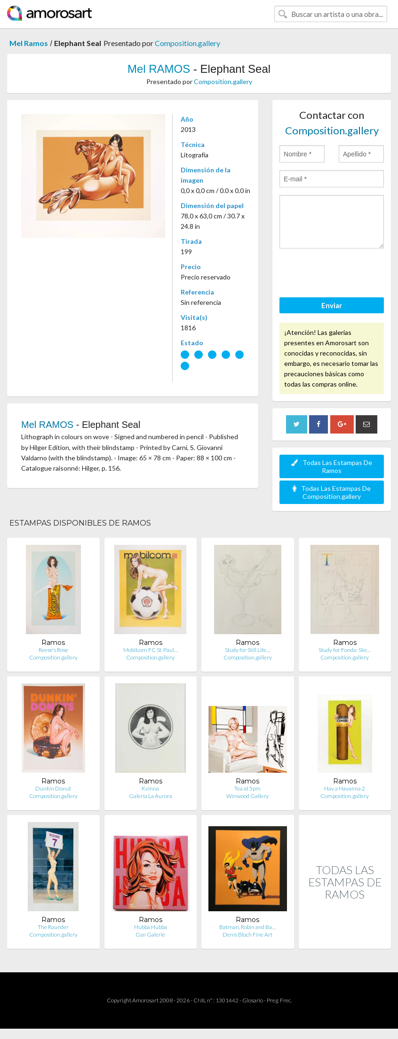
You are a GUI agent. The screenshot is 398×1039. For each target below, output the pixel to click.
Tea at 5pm (247, 788)
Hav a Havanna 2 (344, 788)
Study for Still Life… (247, 649)
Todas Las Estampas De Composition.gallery (332, 492)
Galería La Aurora (150, 795)
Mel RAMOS (158, 68)
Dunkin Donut (53, 788)
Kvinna (150, 788)
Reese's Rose (53, 649)
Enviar (331, 305)
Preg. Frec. (279, 1000)
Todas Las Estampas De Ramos (331, 466)
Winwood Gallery (247, 795)
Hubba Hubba (150, 926)
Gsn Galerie (150, 934)
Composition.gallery (187, 43)
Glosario (252, 1000)
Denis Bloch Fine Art (247, 934)
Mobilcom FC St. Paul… (150, 649)
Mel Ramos (28, 43)
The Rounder (53, 926)
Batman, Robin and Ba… (247, 926)
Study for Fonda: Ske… (344, 649)
